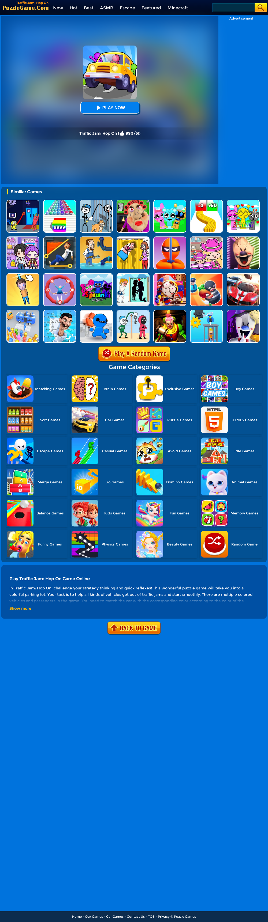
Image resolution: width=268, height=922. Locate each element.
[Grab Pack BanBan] (22, 202)
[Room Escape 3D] (206, 275)
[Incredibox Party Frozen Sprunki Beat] (169, 202)
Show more (20, 608)
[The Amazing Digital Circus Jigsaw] (169, 275)
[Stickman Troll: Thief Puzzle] (96, 202)
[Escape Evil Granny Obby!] (133, 202)
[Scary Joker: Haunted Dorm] (169, 312)
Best (89, 7)
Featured (151, 7)
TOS (151, 917)
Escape (127, 7)
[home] (26, 8)
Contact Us (136, 917)
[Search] (233, 7)
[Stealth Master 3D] (169, 238)
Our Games (94, 917)
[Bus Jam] (22, 312)
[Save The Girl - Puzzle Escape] (133, 275)
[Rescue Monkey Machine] (206, 312)
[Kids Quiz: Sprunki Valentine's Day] (243, 202)
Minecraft (178, 7)
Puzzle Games (185, 917)
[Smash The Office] (96, 312)
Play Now (110, 107)
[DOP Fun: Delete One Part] (133, 238)
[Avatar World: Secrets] (22, 238)
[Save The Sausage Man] (59, 275)
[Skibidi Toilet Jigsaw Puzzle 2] (59, 312)
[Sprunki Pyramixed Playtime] (96, 275)
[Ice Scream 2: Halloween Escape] (243, 312)
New (58, 7)
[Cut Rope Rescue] (22, 275)
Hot (73, 7)
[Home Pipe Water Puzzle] (96, 238)
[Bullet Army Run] (206, 202)
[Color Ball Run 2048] (59, 202)
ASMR (106, 7)
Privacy (164, 917)
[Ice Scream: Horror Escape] (243, 238)
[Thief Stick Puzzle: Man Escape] (133, 312)
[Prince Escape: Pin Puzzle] (59, 238)
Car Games (115, 917)
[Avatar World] (206, 238)
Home (77, 917)
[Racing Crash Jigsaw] (243, 275)
